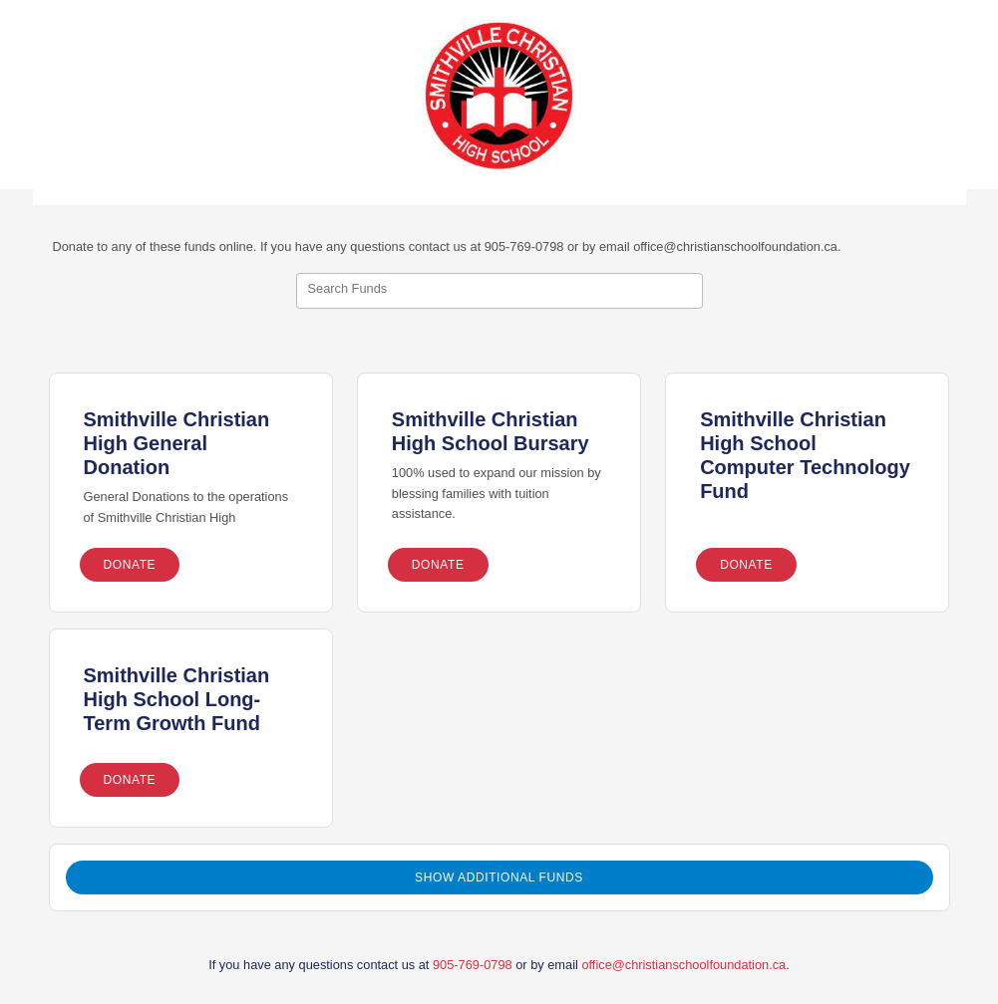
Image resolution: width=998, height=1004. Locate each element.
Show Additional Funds (499, 877)
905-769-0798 (472, 964)
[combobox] (499, 291)
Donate (130, 565)
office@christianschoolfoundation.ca (683, 964)
